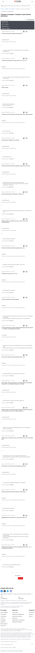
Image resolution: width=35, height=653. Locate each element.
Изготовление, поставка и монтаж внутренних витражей (14, 466)
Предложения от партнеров (18, 620)
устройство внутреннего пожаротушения (10, 299)
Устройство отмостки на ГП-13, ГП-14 (10, 273)
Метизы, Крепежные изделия (9, 104)
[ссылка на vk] (2, 591)
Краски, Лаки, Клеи (7, 131)
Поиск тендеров (4, 612)
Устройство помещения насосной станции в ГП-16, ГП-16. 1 (14, 60)
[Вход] (32, 1)
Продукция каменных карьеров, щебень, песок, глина (14, 264)
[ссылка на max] (11, 591)
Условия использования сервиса (7, 644)
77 (22, 572)
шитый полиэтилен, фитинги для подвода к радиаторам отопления (16, 165)
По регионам (3, 616)
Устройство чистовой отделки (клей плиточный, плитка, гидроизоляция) (17, 114)
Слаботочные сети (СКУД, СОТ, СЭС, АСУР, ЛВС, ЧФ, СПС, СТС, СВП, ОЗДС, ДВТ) (17, 438)
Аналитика (14, 618)
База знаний (15, 612)
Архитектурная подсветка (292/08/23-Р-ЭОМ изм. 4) (13, 194)
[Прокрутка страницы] (32, 644)
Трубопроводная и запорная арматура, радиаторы (13, 182)
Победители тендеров (17, 621)
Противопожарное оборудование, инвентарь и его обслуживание (16, 318)
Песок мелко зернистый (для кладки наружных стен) (13, 247)
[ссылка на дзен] (5, 591)
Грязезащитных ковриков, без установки (10, 140)
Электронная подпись (17, 616)
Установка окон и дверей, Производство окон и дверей (14, 482)
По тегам (2, 618)
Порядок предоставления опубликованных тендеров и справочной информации (15, 639)
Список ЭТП (3, 625)
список (14, 647)
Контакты (31, 614)
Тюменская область (6, 68)
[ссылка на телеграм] (8, 591)
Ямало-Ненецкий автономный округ (9, 41)
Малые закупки (4, 623)
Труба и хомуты (5, 87)
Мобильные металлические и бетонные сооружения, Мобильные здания (17, 347)
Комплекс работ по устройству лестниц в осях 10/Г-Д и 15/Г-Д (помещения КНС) (15, 221)
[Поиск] (2, 5)
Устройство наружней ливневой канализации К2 (12, 33)
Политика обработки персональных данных (9, 641)
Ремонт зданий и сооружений (9, 238)
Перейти (20, 578)
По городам (3, 620)
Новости (31, 616)
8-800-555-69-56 (7, 588)
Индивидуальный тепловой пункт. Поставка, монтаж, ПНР (14, 517)
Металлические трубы (7, 105)
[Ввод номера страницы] (14, 578)
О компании (31, 612)
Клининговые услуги (7, 156)
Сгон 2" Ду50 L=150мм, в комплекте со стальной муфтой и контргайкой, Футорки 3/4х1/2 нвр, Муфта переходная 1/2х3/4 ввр (17, 383)
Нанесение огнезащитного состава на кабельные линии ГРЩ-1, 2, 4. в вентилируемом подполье (16, 547)
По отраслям (3, 614)
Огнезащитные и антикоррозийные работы (11, 564)
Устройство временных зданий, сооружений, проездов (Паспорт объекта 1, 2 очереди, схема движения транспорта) (17, 328)
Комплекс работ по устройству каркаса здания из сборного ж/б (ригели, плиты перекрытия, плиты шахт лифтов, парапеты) (17, 410)
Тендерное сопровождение (18, 614)
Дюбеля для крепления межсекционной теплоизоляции (14, 491)
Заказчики (3, 621)
